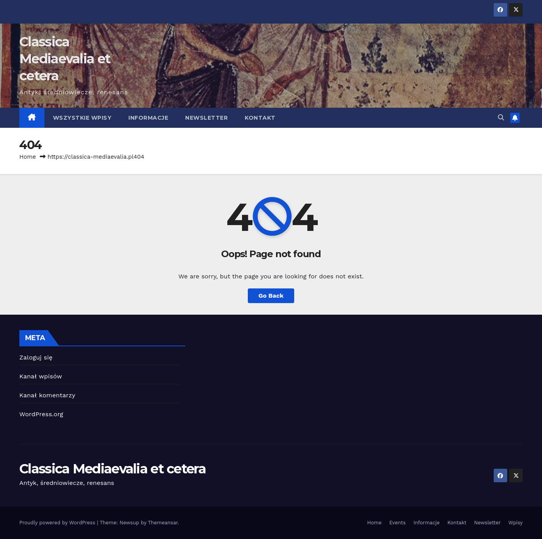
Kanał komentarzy (47, 395)
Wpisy (515, 522)
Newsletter (206, 117)
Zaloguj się (36, 357)
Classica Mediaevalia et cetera (64, 59)
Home (27, 156)
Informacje (148, 117)
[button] (501, 117)
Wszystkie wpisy (82, 117)
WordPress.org (41, 414)
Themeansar (163, 522)
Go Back (271, 295)
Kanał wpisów (40, 376)
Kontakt (260, 117)
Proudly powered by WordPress (58, 522)
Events (397, 522)
